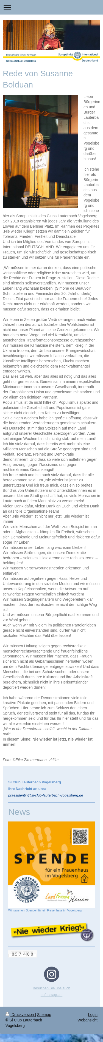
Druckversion (20, 1014)
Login (93, 1014)
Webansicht (87, 1020)
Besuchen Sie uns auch (51, 988)
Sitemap (44, 1014)
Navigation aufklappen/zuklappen (51, 7)
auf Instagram (52, 995)
